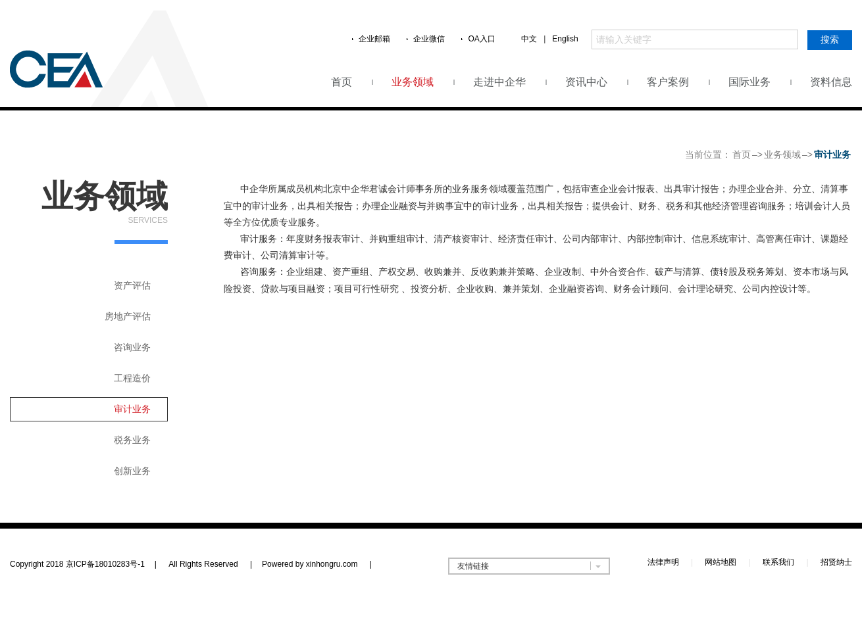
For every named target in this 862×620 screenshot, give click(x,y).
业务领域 (413, 81)
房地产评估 (128, 316)
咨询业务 (132, 347)
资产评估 (132, 285)
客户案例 (668, 81)
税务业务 (132, 440)
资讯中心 (586, 81)
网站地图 (720, 562)
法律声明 (663, 562)
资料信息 (831, 81)
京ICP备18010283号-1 (105, 564)
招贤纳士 (836, 562)
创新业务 (132, 470)
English (565, 38)
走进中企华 (499, 81)
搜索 (830, 39)
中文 (529, 38)
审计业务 (132, 409)
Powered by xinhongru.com (317, 564)
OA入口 (481, 38)
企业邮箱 (374, 38)
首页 (341, 81)
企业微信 (429, 38)
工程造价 (132, 378)
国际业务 (749, 81)
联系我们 (778, 562)
